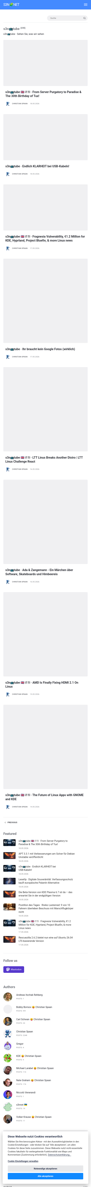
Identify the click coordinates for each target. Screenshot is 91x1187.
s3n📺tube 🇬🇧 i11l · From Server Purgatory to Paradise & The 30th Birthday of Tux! (39, 94)
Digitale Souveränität (14, 1054)
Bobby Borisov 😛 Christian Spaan (34, 819)
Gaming (7, 1077)
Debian (7, 1031)
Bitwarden (8, 1004)
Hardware (8, 1091)
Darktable (8, 1022)
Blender (7, 1008)
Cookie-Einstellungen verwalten (23, 1161)
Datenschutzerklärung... (59, 1155)
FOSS (6, 1072)
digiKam (7, 1049)
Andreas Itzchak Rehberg (29, 807)
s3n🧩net (11, 4)
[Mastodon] (14, 781)
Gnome (7, 1086)
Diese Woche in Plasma (16, 1040)
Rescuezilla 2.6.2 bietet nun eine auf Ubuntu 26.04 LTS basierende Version (46, 751)
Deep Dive (8, 1036)
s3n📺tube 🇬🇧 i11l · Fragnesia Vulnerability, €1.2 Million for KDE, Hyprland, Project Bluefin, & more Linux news (42, 240)
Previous (10, 635)
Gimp (6, 1081)
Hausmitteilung (11, 1095)
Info (5, 1100)
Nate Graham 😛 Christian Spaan (34, 892)
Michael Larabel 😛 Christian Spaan (35, 880)
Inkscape (8, 1104)
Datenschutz (10, 1027)
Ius (5, 1113)
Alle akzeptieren (45, 1176)
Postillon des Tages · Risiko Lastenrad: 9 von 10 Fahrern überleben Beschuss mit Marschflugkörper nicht (46, 720)
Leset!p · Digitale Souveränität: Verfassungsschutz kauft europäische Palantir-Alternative (46, 693)
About (6, 995)
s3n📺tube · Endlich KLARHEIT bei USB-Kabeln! (41, 166)
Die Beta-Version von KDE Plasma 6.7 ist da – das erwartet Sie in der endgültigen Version (46, 706)
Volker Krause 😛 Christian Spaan (34, 929)
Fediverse (8, 1063)
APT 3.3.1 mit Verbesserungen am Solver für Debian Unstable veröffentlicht (47, 667)
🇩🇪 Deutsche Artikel (14, 986)
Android (7, 999)
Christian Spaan (20, 104)
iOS (5, 1109)
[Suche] (67, 18)
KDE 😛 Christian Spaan (29, 868)
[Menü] (84, 4)
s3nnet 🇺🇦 (21, 917)
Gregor (20, 856)
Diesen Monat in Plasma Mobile (20, 1045)
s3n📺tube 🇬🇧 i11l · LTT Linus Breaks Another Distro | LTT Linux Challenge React (44, 386)
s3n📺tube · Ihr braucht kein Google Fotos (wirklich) (44, 314)
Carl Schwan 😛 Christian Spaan (33, 831)
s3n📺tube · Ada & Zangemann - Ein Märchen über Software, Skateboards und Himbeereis (43, 461)
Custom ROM (10, 1018)
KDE (5, 1118)
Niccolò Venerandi (26, 904)
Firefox (7, 1068)
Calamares (9, 1013)
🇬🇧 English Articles (13, 990)
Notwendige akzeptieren (45, 1168)
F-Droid (7, 1059)
